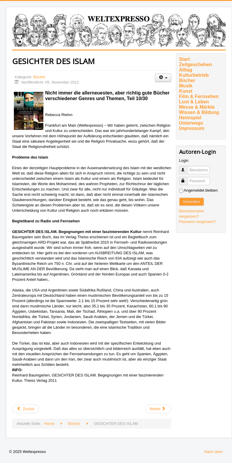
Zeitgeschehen (195, 64)
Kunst (185, 91)
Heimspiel (190, 117)
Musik (185, 85)
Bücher (39, 77)
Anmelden (191, 201)
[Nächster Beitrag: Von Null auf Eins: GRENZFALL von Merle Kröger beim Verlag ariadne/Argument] (158, 409)
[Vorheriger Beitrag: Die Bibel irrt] (25, 409)
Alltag (185, 69)
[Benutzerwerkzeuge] (163, 78)
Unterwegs (191, 122)
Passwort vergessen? (197, 221)
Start (184, 59)
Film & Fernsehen (199, 96)
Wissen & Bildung (199, 112)
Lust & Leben (194, 101)
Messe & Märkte (197, 107)
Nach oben (213, 451)
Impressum (191, 128)
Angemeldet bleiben (201, 190)
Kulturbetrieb (194, 75)
